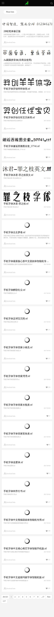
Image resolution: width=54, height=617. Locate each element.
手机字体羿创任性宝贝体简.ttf (19, 117)
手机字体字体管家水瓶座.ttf (18, 404)
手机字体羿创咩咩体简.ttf (17, 88)
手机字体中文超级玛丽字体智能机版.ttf (24, 577)
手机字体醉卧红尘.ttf (14, 290)
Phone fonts (10, 12)
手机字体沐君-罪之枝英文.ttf (18, 175)
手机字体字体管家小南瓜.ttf (18, 347)
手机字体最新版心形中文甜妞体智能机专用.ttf (27, 261)
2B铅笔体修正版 (12, 31)
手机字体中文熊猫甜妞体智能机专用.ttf (24, 519)
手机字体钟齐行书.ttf (14, 491)
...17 (42, 597)
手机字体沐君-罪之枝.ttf (16, 203)
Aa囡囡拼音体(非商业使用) (18, 60)
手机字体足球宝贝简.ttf (16, 318)
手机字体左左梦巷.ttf (14, 232)
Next (48, 597)
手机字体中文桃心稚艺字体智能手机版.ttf (25, 548)
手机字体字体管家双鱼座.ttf (18, 433)
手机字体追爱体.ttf (13, 462)
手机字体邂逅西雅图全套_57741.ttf (22, 146)
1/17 (4, 601)
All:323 (5, 597)
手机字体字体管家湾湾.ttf (17, 376)
